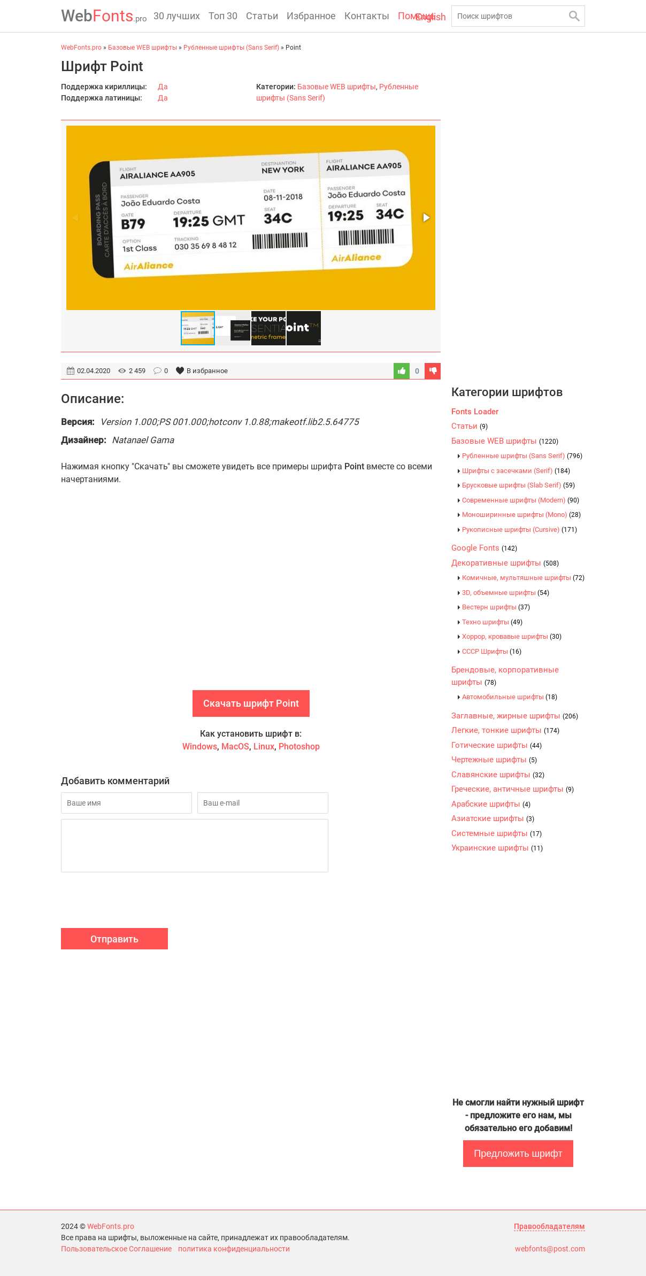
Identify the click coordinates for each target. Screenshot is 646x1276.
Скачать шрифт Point (251, 703)
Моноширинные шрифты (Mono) (521, 515)
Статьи (262, 15)
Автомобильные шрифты (509, 697)
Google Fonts (484, 548)
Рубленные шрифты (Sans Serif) (522, 456)
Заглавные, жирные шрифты (514, 716)
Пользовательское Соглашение (116, 1248)
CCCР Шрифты (491, 651)
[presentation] (142, 902)
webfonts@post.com (550, 1248)
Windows (199, 746)
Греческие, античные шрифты (512, 789)
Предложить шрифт (518, 1153)
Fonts (104, 15)
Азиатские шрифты (492, 818)
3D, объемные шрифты (505, 593)
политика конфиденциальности (234, 1248)
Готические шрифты (496, 745)
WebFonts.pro (110, 1226)
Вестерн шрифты (496, 607)
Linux (263, 746)
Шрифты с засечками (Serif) (516, 471)
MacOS (235, 746)
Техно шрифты (492, 622)
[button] (425, 217)
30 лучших (176, 15)
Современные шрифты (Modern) (520, 500)
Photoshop (299, 746)
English (431, 16)
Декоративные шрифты (505, 563)
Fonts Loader (474, 411)
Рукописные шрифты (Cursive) (519, 529)
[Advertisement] (251, 599)
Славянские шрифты (497, 774)
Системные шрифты (496, 833)
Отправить (114, 939)
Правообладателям (549, 1226)
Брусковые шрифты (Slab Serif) (518, 485)
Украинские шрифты (497, 848)
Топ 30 (223, 15)
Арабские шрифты (490, 804)
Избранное (311, 15)
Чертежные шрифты (494, 759)
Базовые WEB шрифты (336, 86)
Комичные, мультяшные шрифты (523, 578)
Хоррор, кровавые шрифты (512, 636)
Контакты (366, 15)
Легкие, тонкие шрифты (505, 730)
